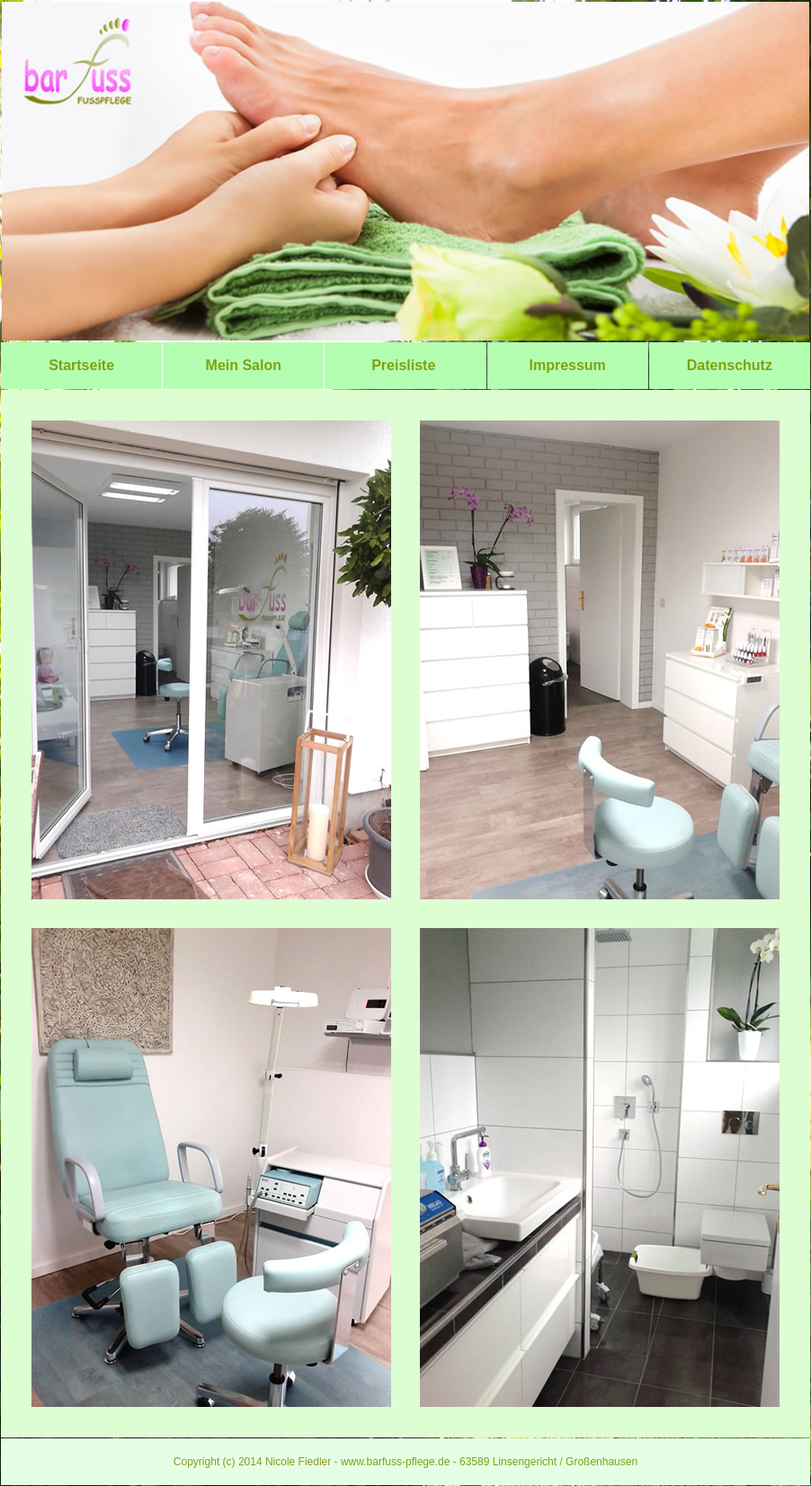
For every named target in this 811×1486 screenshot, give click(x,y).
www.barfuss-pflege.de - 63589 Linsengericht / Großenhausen (489, 1461)
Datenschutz (729, 365)
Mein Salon (243, 365)
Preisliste (405, 365)
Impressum (567, 365)
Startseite (81, 365)
